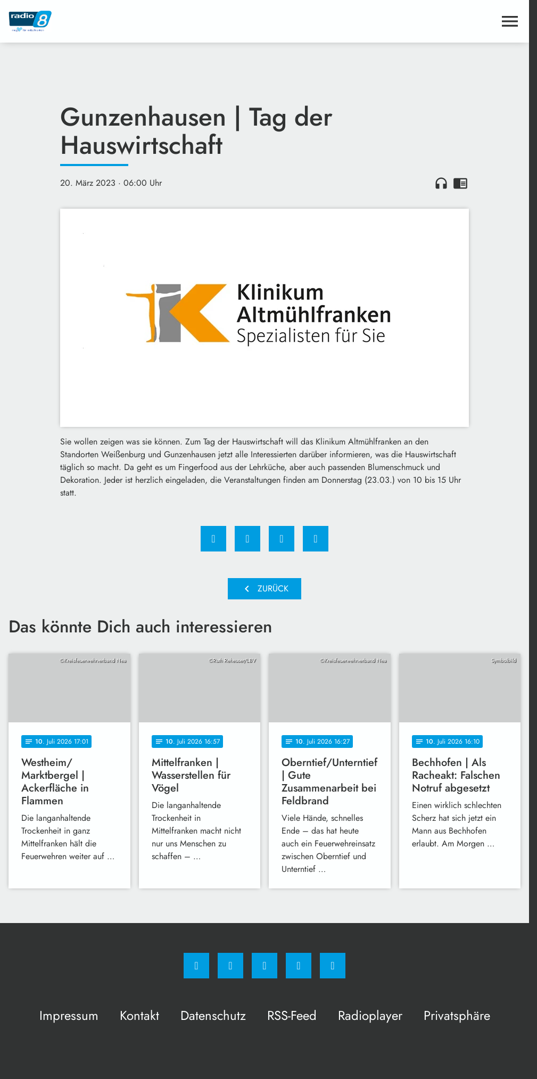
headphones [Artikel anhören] (441, 183)
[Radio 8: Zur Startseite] (137, 21)
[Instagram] (230, 965)
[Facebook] (196, 965)
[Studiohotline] (298, 965)
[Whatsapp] (264, 965)
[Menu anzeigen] (510, 21)
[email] (332, 965)
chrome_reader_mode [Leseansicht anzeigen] (460, 183)
